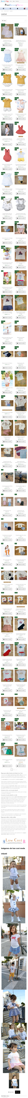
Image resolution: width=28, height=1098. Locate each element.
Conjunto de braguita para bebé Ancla (20, 189)
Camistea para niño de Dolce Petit (20, 288)
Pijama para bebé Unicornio (20, 338)
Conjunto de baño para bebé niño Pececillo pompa (20, 660)
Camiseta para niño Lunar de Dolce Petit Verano (7, 263)
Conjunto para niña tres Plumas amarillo (21, 736)
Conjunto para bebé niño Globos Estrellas (21, 560)
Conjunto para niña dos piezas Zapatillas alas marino (21, 634)
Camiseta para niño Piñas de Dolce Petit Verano (7, 288)
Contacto (17, 1)
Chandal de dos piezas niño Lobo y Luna (7, 536)
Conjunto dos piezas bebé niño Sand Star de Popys (20, 165)
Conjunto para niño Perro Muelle (7, 760)
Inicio (11, 1)
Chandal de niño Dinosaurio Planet (20, 511)
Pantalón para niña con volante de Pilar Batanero (21, 41)
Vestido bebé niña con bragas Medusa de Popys (7, 139)
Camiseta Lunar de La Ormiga (20, 263)
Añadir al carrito (7, 45)
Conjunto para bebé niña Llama (7, 634)
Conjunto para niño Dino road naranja (7, 736)
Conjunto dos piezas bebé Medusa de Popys (20, 115)
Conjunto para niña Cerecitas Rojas (7, 711)
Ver (20, 45)
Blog (14, 1)
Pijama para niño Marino (7, 363)
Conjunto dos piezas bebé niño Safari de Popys (7, 115)
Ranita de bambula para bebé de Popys (7, 165)
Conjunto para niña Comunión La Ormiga (7, 41)
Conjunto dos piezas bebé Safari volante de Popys (7, 90)
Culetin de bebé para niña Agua (7, 388)
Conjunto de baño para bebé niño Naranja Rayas (21, 609)
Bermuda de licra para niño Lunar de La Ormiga (7, 312)
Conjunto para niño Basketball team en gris (7, 462)
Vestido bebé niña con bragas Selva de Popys (7, 214)
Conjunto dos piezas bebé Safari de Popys (20, 90)
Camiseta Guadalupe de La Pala (21, 239)
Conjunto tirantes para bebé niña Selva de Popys (20, 214)
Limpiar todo (10, 1092)
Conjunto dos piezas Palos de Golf (21, 437)
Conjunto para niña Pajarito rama (7, 437)
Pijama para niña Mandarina (20, 364)
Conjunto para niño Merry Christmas (7, 487)
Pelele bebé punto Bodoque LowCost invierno (20, 462)
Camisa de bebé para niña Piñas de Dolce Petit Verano (7, 338)
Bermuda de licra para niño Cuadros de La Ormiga (20, 313)
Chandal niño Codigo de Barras (21, 487)
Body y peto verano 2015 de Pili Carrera (21, 65)
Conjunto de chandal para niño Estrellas (7, 585)
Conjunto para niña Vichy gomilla (21, 711)
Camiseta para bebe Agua (7, 412)
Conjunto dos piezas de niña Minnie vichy (21, 413)
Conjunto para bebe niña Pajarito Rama (21, 585)
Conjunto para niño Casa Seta (21, 536)
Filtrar (4, 20)
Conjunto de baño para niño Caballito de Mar (20, 760)
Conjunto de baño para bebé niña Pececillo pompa (7, 686)
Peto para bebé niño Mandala (7, 560)
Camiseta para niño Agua (7, 238)
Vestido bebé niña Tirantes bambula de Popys (21, 139)
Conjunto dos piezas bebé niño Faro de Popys (7, 65)
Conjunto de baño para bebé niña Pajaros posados (20, 686)
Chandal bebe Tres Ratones (7, 511)
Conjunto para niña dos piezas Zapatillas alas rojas (7, 660)
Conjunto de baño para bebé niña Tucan (7, 609)
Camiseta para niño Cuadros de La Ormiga (20, 388)
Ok (17, 1092)
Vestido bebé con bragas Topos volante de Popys (7, 189)
